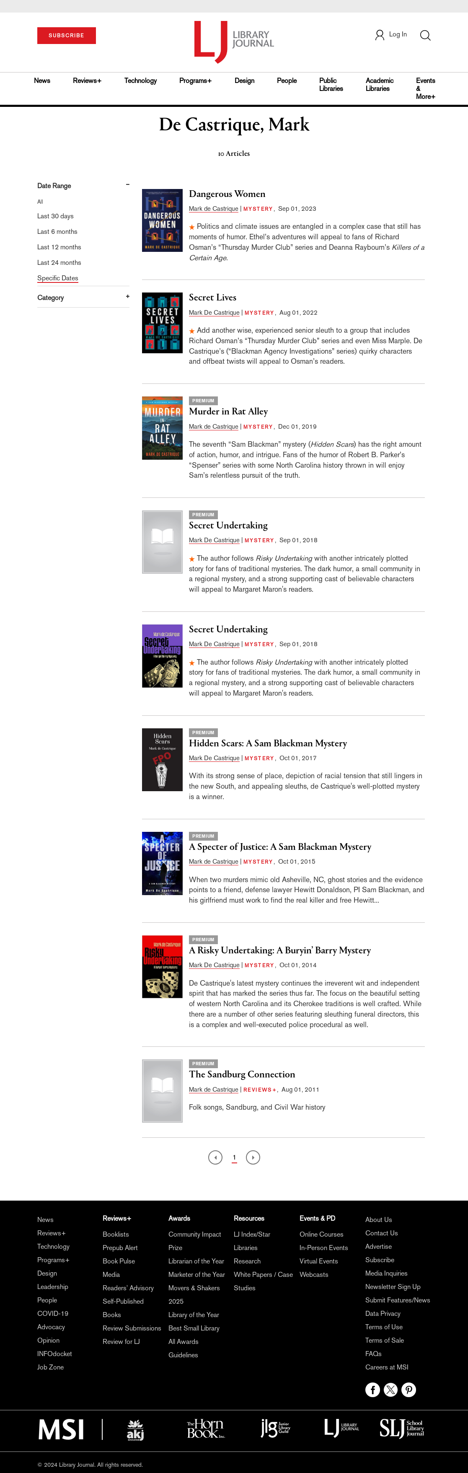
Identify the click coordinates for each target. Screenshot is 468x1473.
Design (244, 81)
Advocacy (51, 1327)
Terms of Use (384, 1327)
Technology (140, 81)
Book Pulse (119, 1261)
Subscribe (379, 1260)
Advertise (378, 1246)
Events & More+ (426, 89)
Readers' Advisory (128, 1288)
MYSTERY (258, 209)
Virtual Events (319, 1261)
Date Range (54, 186)
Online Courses (322, 1234)
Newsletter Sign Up (393, 1287)
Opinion (48, 1340)
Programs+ (195, 81)
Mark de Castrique (213, 208)
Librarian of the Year (196, 1261)
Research (247, 1261)
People (287, 81)
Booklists (116, 1234)
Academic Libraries (379, 85)
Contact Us (381, 1233)
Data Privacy (383, 1314)
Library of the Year (193, 1315)
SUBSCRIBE (66, 36)
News (42, 81)
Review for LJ (121, 1342)
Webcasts (314, 1275)
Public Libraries (331, 85)
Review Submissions (132, 1328)
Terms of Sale (384, 1340)
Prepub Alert (120, 1248)
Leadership (52, 1287)
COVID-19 (52, 1314)
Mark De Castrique (214, 312)
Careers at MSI (387, 1367)
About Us (378, 1220)
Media (111, 1275)
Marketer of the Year (196, 1275)
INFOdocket (54, 1354)
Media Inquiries (386, 1273)
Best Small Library (194, 1328)
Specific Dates (57, 278)
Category (50, 298)
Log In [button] (390, 34)
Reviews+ (87, 81)
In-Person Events (324, 1248)
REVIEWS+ (260, 1090)
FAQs (373, 1354)
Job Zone (50, 1367)
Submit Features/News (397, 1300)
